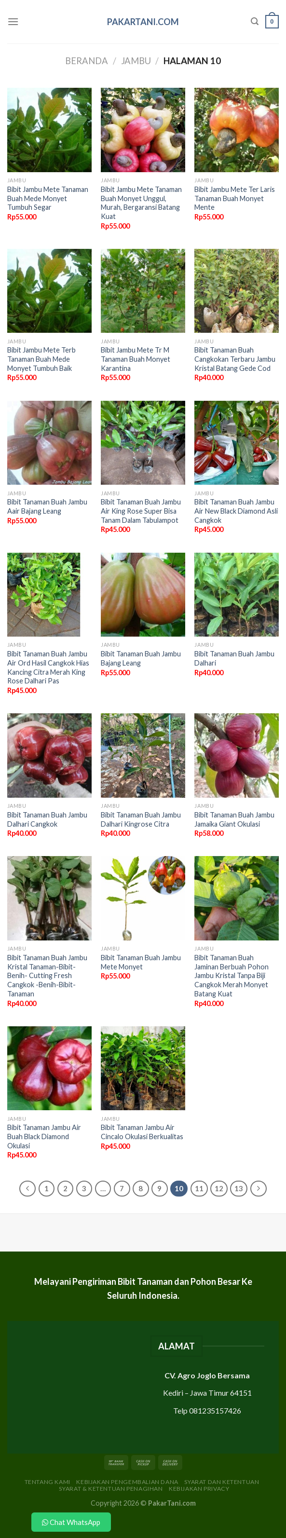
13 (238, 1188)
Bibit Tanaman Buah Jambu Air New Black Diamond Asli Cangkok (236, 511)
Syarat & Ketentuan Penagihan (111, 1488)
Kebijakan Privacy (199, 1488)
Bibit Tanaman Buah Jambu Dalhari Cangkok (47, 819)
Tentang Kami (47, 1481)
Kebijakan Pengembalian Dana (127, 1481)
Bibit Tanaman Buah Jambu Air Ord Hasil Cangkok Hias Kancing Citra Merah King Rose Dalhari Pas (48, 667)
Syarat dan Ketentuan (221, 1481)
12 (219, 1188)
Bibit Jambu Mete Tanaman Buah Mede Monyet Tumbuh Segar (47, 198)
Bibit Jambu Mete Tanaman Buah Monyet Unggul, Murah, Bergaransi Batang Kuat (141, 202)
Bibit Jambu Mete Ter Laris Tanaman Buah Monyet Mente (234, 198)
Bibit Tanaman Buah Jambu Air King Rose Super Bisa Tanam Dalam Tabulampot (141, 511)
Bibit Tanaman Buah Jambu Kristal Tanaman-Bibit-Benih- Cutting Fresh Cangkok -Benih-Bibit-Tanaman (47, 975)
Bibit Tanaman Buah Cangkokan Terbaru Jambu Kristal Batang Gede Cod (234, 359)
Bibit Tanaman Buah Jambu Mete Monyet (141, 962)
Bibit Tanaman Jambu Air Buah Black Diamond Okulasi (44, 1136)
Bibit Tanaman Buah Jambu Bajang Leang (141, 658)
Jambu (136, 60)
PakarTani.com (143, 21)
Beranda (86, 60)
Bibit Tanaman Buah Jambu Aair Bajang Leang (47, 506)
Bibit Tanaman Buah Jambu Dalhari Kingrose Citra (141, 819)
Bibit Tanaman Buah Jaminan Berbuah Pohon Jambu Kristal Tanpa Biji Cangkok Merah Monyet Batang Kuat (231, 975)
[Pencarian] (255, 21)
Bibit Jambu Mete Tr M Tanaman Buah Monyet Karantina (135, 359)
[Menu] (13, 21)
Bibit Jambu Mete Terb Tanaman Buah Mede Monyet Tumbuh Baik (41, 359)
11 (199, 1188)
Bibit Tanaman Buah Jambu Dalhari (234, 658)
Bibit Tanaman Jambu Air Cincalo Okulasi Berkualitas (142, 1132)
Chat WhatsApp (71, 1522)
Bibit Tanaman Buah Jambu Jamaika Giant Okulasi (234, 819)
